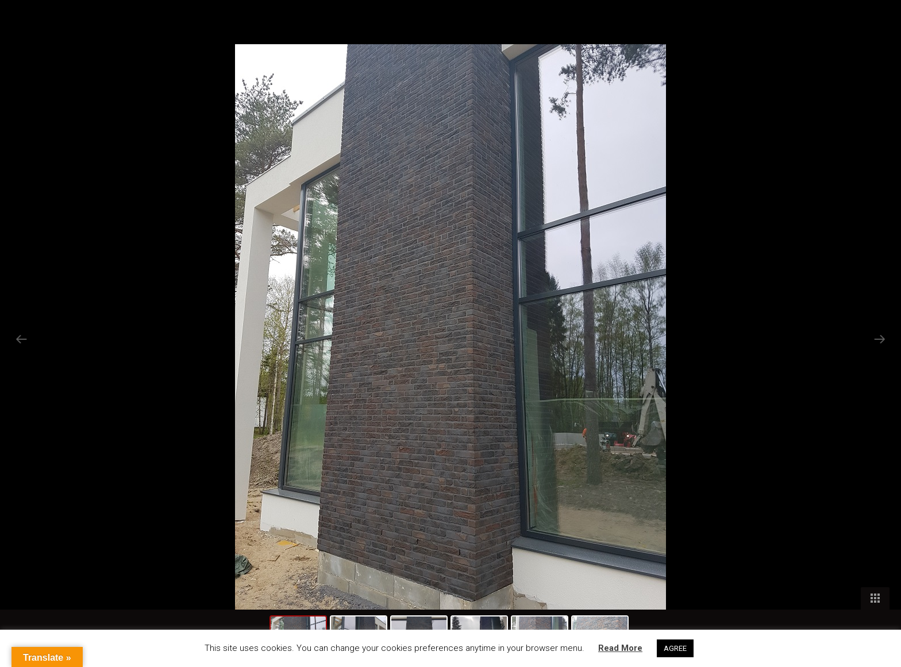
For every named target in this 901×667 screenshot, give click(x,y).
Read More (620, 648)
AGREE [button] (675, 648)
